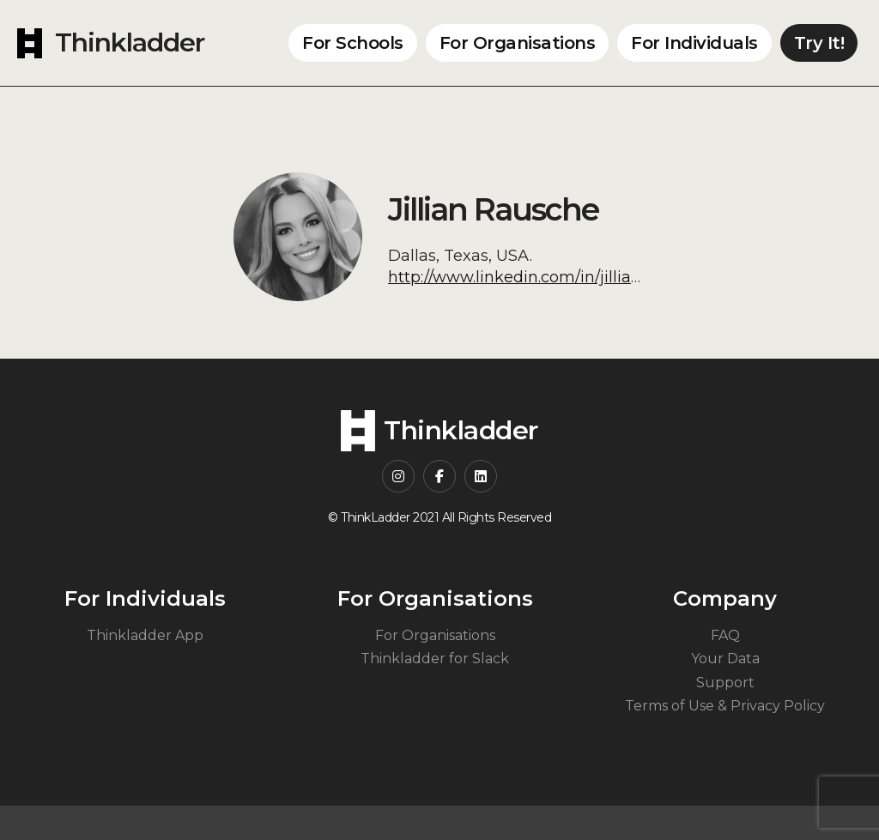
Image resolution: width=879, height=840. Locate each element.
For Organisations (518, 43)
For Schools (352, 43)
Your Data (725, 658)
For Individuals (694, 43)
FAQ (725, 635)
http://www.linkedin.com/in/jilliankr (522, 277)
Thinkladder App (145, 635)
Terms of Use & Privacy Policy (725, 706)
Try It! (819, 43)
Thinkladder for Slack (435, 658)
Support (725, 682)
